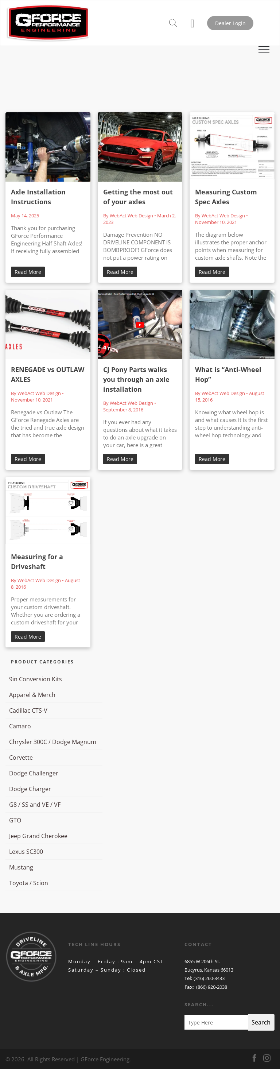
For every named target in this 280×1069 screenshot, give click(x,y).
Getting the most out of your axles (138, 196)
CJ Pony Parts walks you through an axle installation (136, 379)
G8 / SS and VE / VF (35, 805)
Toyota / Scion (28, 883)
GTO (15, 820)
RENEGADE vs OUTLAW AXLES (47, 374)
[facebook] (254, 1059)
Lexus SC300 (26, 852)
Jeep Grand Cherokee (38, 836)
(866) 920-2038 (211, 987)
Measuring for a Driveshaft (37, 561)
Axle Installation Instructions (38, 196)
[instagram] (266, 1059)
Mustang (21, 867)
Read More (28, 271)
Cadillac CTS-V (28, 710)
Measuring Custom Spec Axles (226, 196)
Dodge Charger (30, 789)
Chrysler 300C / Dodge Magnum (52, 742)
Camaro (20, 726)
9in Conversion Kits (35, 679)
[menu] (263, 49)
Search (261, 1022)
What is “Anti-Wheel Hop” (228, 374)
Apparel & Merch (32, 695)
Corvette (21, 758)
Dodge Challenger (33, 773)
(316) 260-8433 (209, 978)
